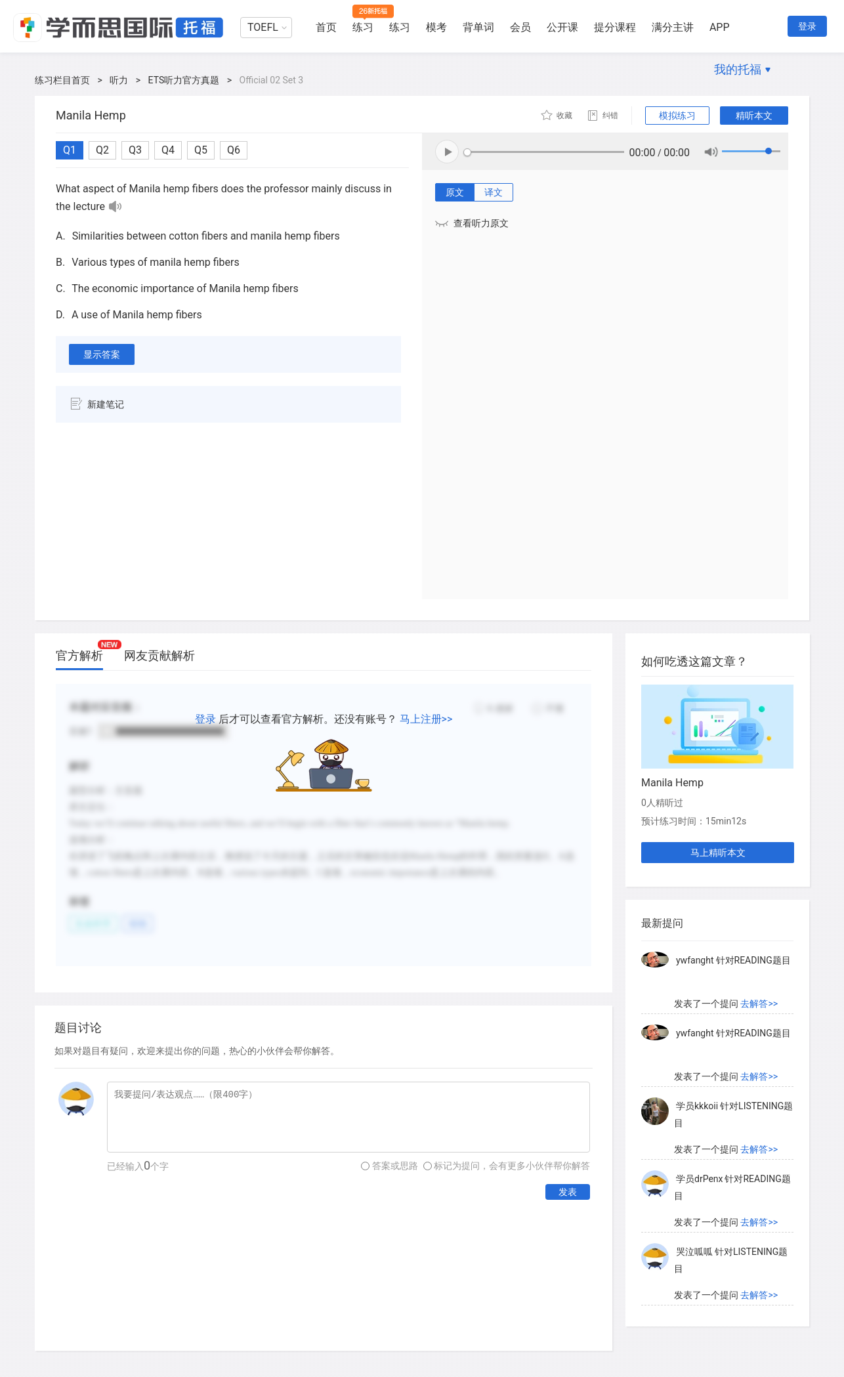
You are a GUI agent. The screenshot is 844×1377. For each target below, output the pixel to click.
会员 (520, 27)
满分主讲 (673, 27)
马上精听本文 (718, 852)
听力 (119, 80)
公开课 (562, 27)
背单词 (478, 27)
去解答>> (759, 1003)
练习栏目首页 (62, 80)
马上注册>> (426, 719)
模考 (436, 27)
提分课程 (615, 27)
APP (719, 27)
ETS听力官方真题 (184, 80)
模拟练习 (677, 115)
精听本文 (754, 115)
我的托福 (737, 69)
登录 (807, 26)
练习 (362, 27)
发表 (568, 1192)
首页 (326, 27)
